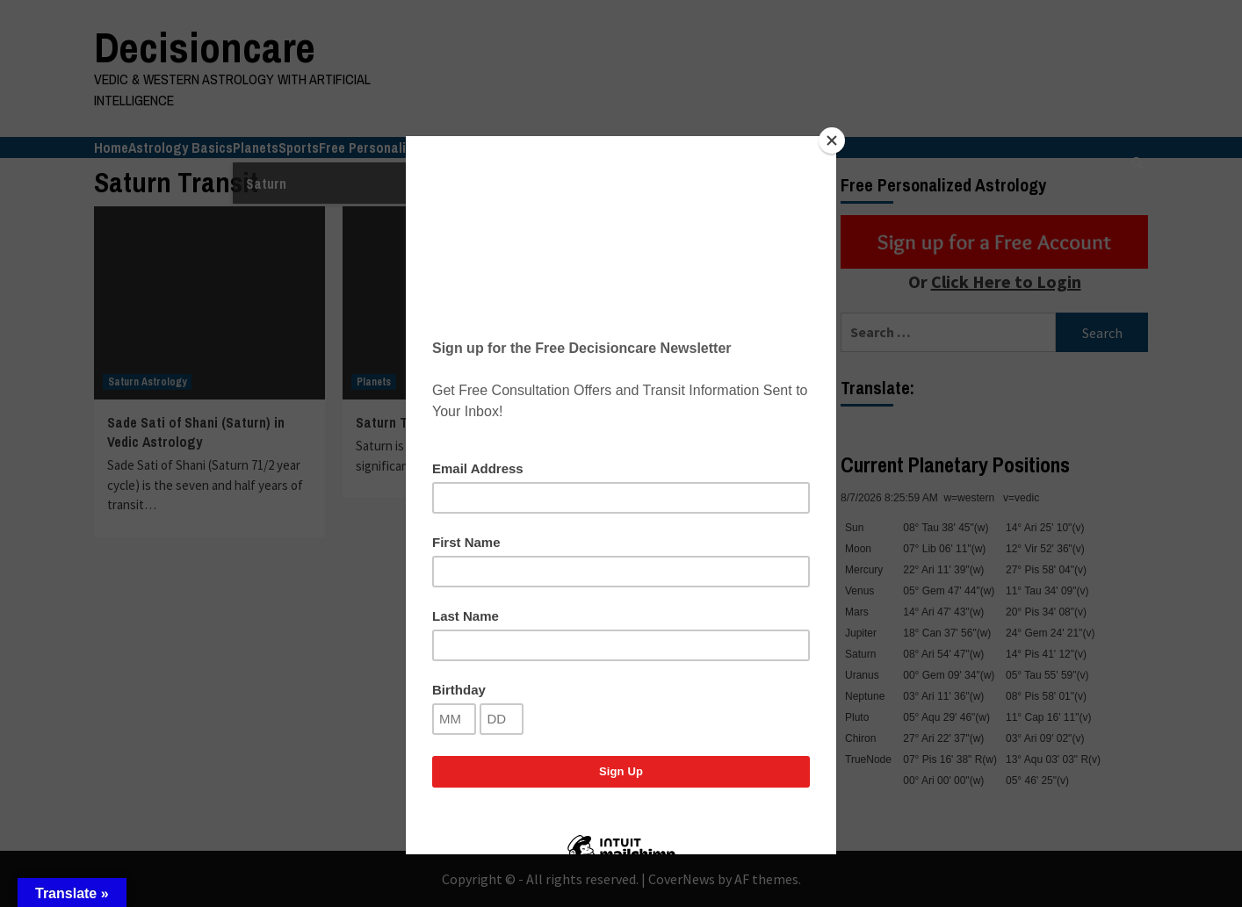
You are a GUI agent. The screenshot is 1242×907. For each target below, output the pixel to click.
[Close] (832, 140)
